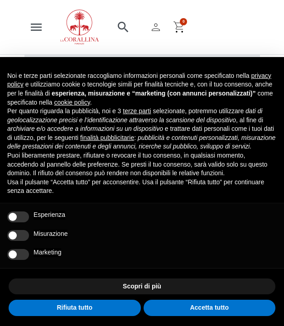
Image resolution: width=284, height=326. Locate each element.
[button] (123, 27)
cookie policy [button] (72, 102)
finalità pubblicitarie (107, 137)
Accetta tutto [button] (209, 307)
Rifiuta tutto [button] (74, 307)
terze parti (137, 111)
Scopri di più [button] (142, 286)
